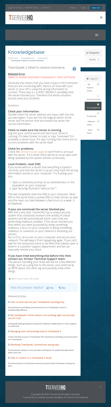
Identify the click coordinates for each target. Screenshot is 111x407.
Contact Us (46, 7)
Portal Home (13, 58)
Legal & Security (15, 7)
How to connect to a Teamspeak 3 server (30, 357)
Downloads (93, 114)
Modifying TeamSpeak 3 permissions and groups (33, 344)
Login (83, 7)
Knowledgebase (27, 58)
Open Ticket (93, 131)
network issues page (32, 151)
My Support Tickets (93, 87)
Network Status (31, 7)
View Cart (96, 7)
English (73, 7)
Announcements (94, 97)
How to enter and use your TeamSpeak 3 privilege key (36, 302)
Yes (50, 287)
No (62, 287)
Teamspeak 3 (42, 58)
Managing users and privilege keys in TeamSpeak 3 (34, 331)
